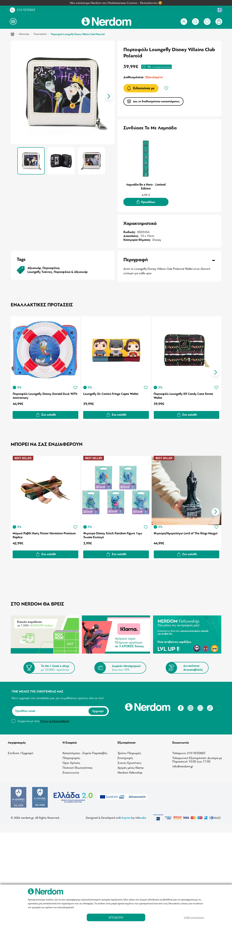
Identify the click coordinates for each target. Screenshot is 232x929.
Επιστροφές (125, 756)
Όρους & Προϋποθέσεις (54, 719)
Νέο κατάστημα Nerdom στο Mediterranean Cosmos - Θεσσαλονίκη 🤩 (116, 3)
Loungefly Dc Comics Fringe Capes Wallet (111, 393)
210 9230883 (26, 10)
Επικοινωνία (71, 771)
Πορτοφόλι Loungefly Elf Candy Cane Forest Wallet (184, 395)
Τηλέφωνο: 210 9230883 (188, 752)
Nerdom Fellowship (130, 771)
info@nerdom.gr (182, 765)
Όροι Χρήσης (71, 761)
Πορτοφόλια (40, 34)
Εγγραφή (98, 710)
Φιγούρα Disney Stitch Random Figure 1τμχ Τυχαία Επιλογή (112, 534)
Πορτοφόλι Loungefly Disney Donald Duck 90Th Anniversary (45, 395)
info (140, 816)
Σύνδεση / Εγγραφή (20, 752)
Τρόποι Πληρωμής (129, 752)
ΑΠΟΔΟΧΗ (116, 917)
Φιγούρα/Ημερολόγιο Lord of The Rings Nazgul (186, 532)
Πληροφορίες (71, 756)
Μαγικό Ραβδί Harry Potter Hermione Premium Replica (44, 534)
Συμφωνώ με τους (43, 719)
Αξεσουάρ (24, 34)
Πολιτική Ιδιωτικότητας (78, 766)
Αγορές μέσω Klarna (130, 766)
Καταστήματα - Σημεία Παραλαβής (85, 752)
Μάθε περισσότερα (194, 917)
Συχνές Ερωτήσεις (129, 761)
